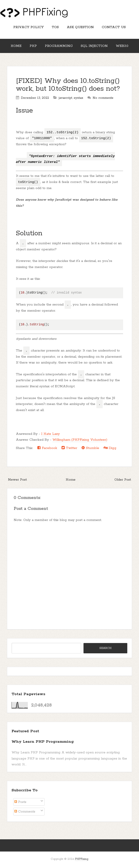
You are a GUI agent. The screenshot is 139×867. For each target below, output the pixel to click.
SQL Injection (94, 46)
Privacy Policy (28, 27)
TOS (55, 27)
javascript (65, 98)
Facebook (47, 448)
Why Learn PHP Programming (43, 741)
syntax (78, 98)
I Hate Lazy (50, 434)
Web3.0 (122, 46)
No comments (103, 98)
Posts (20, 802)
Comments (24, 811)
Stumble (90, 448)
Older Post (122, 480)
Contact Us (114, 27)
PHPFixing (81, 859)
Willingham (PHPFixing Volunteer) (79, 440)
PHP (33, 46)
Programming (59, 46)
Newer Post (17, 480)
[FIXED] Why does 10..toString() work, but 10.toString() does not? (68, 85)
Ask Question (80, 27)
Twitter (69, 448)
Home (16, 46)
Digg (110, 448)
